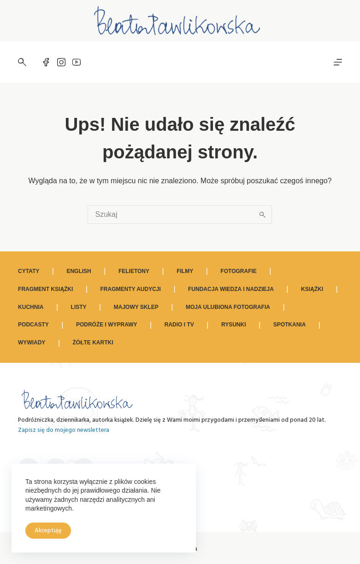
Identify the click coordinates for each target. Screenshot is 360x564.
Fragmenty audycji (130, 289)
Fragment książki (45, 289)
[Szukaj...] (171, 214)
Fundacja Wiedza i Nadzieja (231, 289)
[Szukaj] (22, 62)
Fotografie (238, 271)
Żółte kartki (93, 342)
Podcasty (33, 324)
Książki (312, 289)
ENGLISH (78, 271)
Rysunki (233, 324)
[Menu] (338, 62)
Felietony (133, 271)
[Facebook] (46, 62)
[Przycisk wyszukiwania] (263, 214)
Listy (79, 307)
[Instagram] (61, 62)
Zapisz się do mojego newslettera (63, 430)
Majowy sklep (136, 307)
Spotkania (289, 324)
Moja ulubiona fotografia (228, 307)
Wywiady (31, 342)
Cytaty (28, 271)
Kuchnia (30, 307)
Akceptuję (48, 530)
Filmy (185, 271)
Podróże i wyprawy (106, 324)
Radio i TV (179, 324)
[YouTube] (76, 62)
